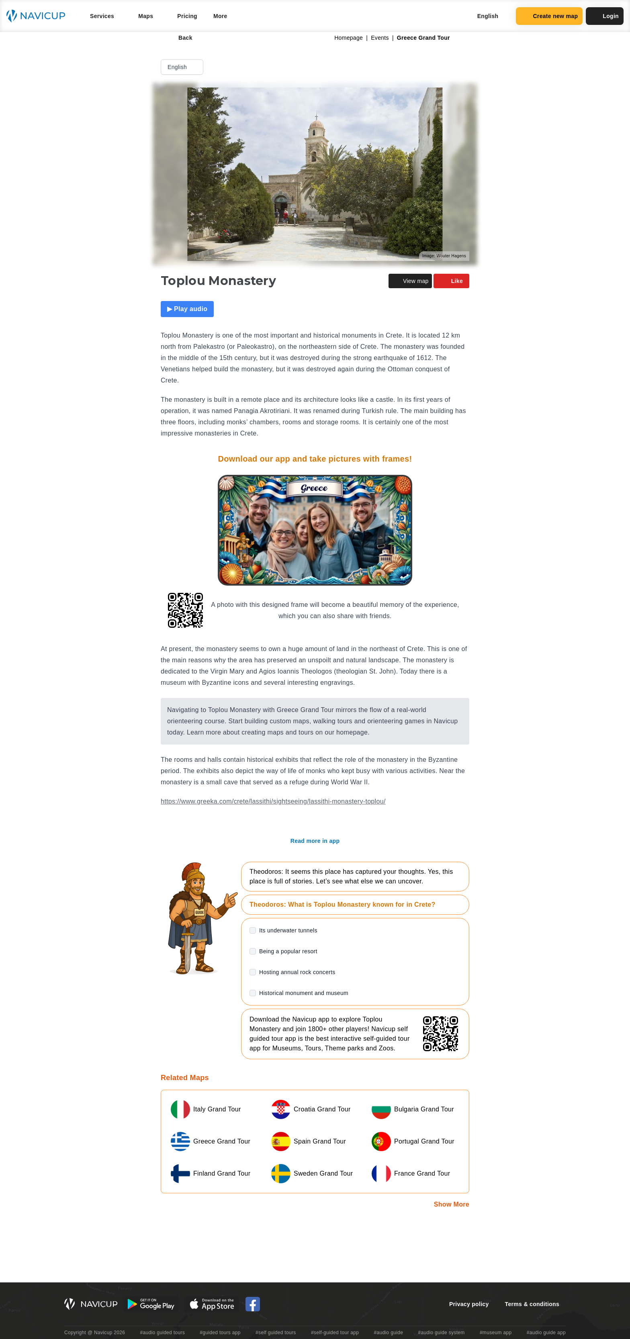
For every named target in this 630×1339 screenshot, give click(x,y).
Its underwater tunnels (288, 930)
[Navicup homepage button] (38, 16)
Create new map (549, 16)
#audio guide (388, 1332)
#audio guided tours (162, 1332)
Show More (451, 1204)
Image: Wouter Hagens (444, 256)
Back (179, 38)
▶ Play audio (187, 308)
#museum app (496, 1332)
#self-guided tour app (335, 1332)
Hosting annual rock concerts (297, 972)
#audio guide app (546, 1332)
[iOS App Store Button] (212, 1304)
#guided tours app (220, 1332)
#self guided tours (276, 1332)
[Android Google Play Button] (151, 1304)
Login (605, 16)
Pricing (187, 16)
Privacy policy (469, 1304)
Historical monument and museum (303, 993)
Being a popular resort (288, 951)
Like (451, 281)
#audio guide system (441, 1332)
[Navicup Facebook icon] (252, 1304)
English (183, 67)
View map (410, 281)
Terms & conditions (532, 1304)
